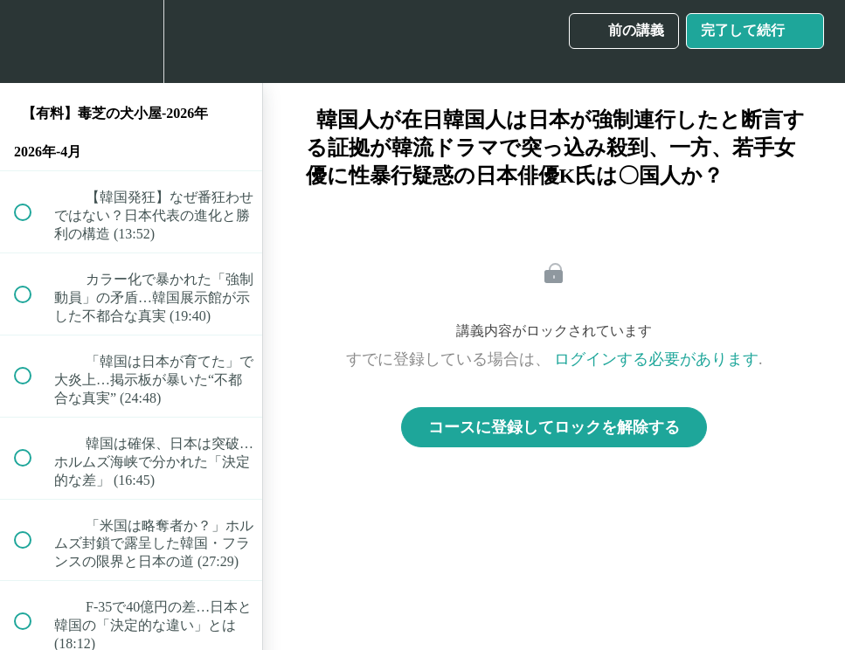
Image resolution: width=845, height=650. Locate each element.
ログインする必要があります (656, 359)
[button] (32, 41)
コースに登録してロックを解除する (554, 427)
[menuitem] (131, 41)
